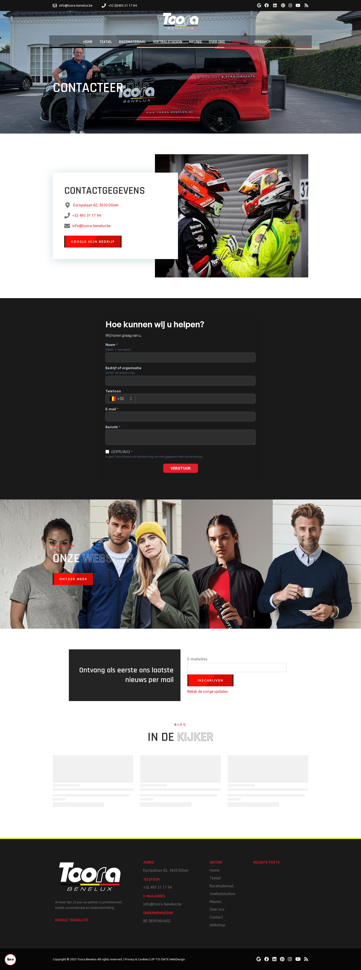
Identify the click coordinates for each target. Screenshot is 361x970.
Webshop (217, 925)
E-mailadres (197, 659)
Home (214, 870)
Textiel (215, 878)
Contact (216, 917)
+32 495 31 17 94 (86, 215)
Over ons (217, 909)
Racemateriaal (221, 886)
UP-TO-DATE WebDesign (168, 959)
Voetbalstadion (222, 894)
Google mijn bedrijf (93, 241)
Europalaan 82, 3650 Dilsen (96, 205)
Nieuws (215, 901)
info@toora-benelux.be (91, 226)
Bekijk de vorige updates (207, 691)
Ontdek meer (73, 579)
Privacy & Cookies (137, 959)
